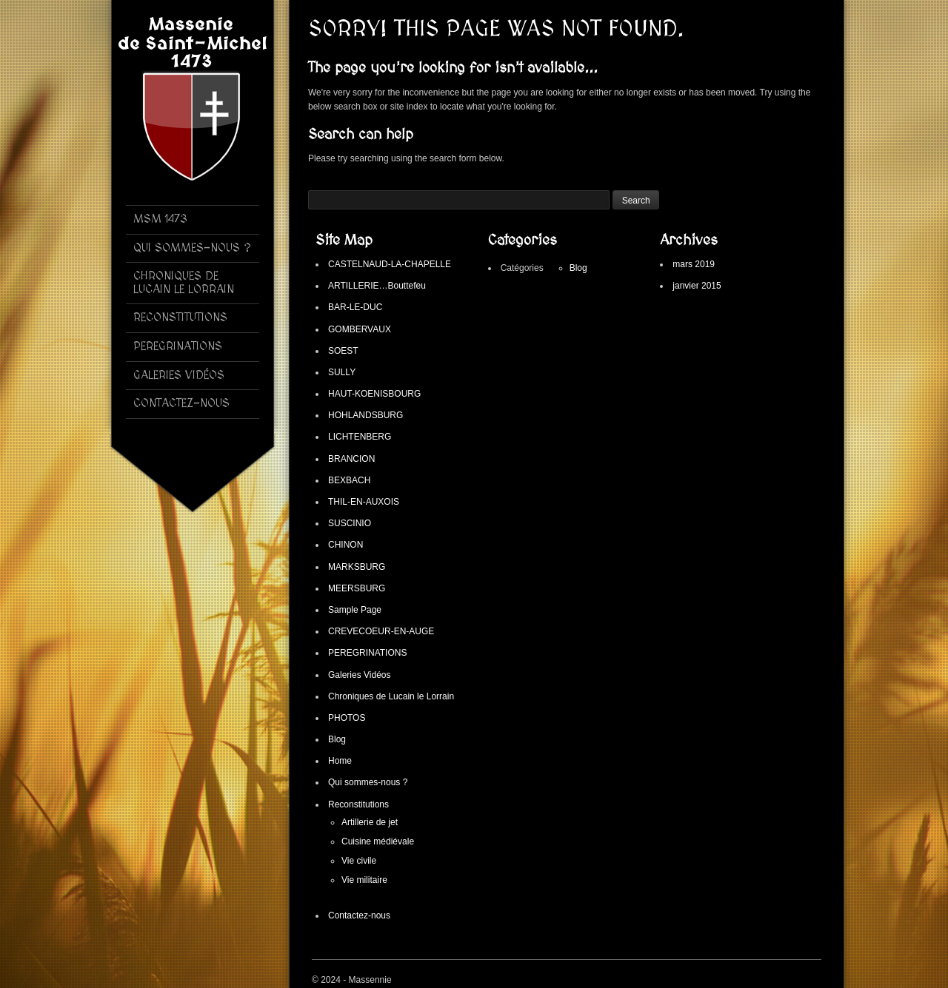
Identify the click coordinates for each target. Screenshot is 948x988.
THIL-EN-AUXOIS (363, 502)
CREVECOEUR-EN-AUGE (381, 631)
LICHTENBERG (359, 436)
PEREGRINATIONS (367, 653)
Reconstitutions (358, 804)
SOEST (343, 351)
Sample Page (354, 610)
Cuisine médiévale (377, 841)
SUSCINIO (349, 523)
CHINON (345, 545)
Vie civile (358, 861)
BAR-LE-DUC (355, 307)
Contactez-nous (359, 915)
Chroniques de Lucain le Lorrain (391, 696)
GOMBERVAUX (359, 329)
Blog (337, 739)
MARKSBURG (356, 567)
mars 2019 (693, 264)
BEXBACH (349, 480)
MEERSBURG (356, 588)
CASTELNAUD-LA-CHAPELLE (389, 264)
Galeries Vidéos (359, 675)
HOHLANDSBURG (365, 415)
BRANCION (351, 459)
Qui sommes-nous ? (367, 782)
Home (340, 761)
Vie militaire (364, 880)
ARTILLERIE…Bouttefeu (377, 285)
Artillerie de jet (369, 822)
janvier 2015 (696, 285)
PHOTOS (346, 718)
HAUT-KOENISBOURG (374, 394)
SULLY (342, 372)
